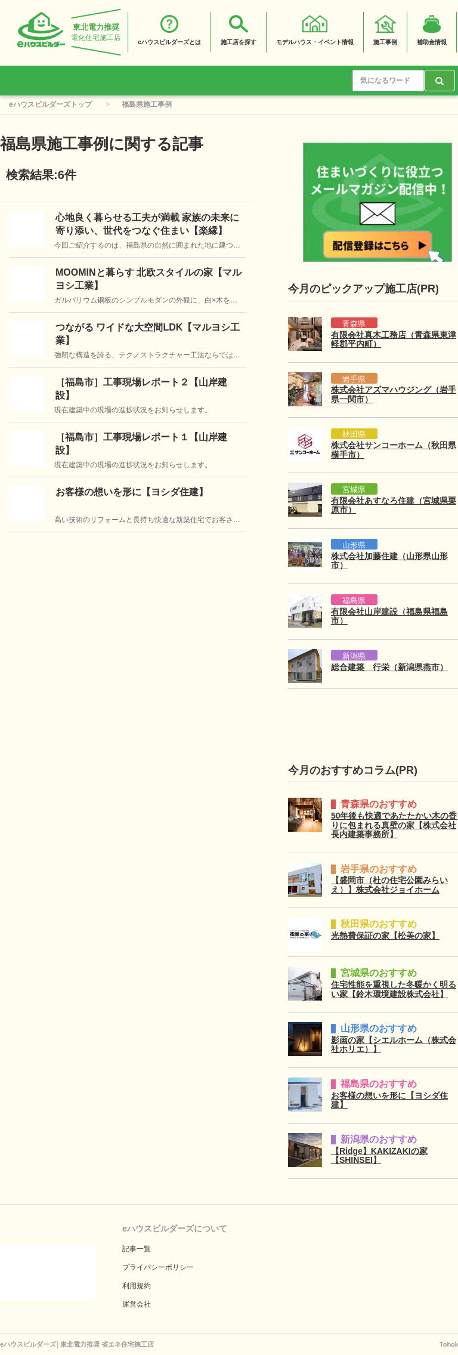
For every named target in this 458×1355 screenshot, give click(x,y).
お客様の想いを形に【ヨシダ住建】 (131, 492)
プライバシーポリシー (158, 1267)
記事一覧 (136, 1249)
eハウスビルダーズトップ (50, 104)
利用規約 (136, 1286)
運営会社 (136, 1304)
